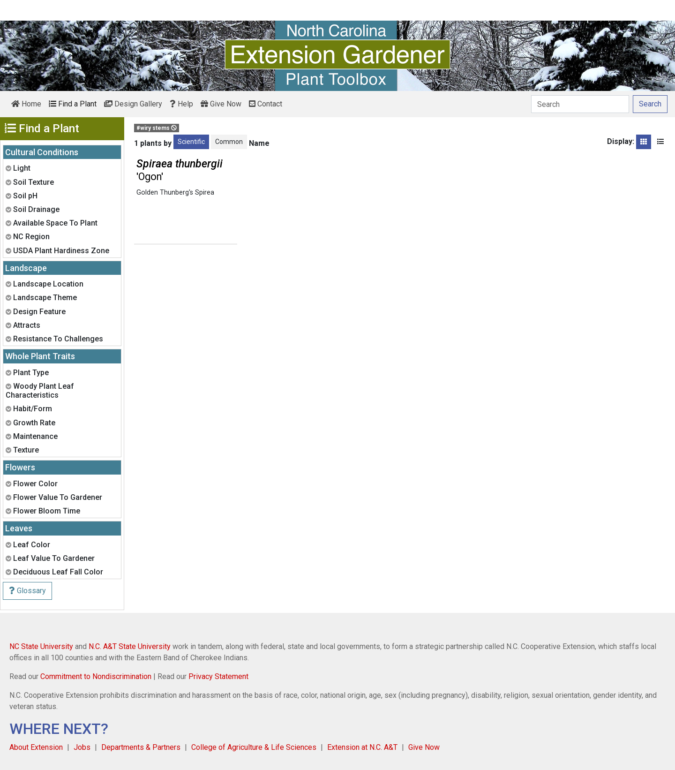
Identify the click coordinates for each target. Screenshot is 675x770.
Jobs (82, 747)
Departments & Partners (140, 747)
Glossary (27, 590)
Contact (265, 103)
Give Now (221, 103)
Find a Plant (73, 103)
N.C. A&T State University (130, 646)
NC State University (41, 646)
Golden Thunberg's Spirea (175, 192)
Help (181, 103)
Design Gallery (133, 103)
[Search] (580, 104)
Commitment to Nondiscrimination (95, 676)
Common (229, 141)
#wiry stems (156, 128)
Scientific (191, 141)
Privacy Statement (218, 676)
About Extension (36, 747)
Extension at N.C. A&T (362, 747)
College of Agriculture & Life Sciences (253, 747)
